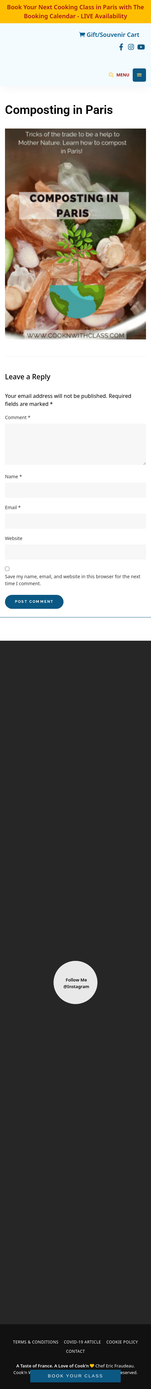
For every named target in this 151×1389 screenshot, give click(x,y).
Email (13, 507)
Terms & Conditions (36, 1342)
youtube (141, 46)
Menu (139, 75)
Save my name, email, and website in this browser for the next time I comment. (72, 580)
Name (13, 476)
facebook (121, 46)
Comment (17, 417)
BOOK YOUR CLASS (75, 1375)
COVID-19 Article (82, 1342)
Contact (75, 1351)
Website (14, 538)
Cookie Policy (122, 1342)
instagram (131, 46)
